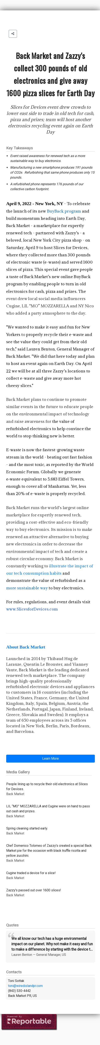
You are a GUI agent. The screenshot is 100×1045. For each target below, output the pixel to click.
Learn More (50, 758)
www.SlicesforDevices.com (32, 609)
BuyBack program (64, 211)
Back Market (18, 225)
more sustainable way (27, 587)
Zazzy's (72, 232)
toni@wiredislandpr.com (25, 986)
